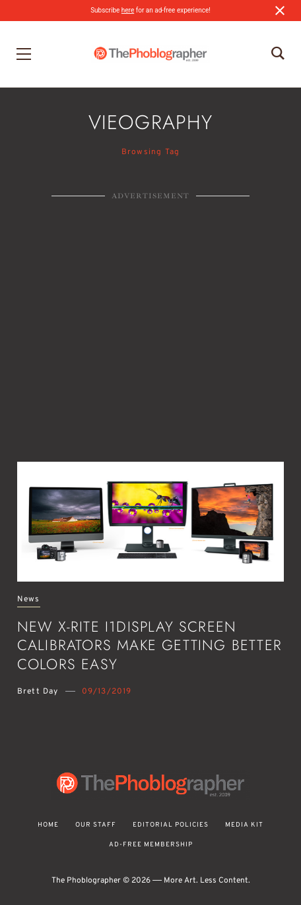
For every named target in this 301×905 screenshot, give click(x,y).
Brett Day (38, 691)
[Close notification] (280, 10)
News (28, 600)
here (127, 10)
